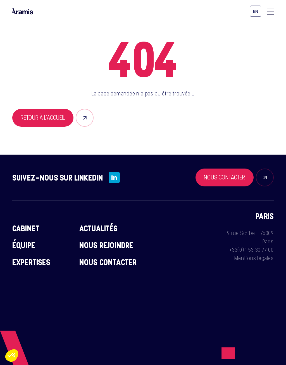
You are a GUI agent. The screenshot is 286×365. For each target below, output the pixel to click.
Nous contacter (108, 262)
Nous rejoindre (106, 245)
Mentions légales (254, 258)
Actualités (98, 228)
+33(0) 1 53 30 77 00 (251, 249)
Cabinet (25, 228)
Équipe (23, 245)
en (255, 11)
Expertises (31, 262)
